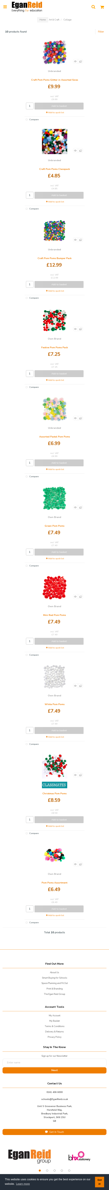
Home (43, 19)
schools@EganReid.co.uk (54, 1099)
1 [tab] (40, 1171)
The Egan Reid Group (54, 994)
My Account (54, 1015)
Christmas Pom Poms (54, 793)
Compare (32, 120)
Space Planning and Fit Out (54, 983)
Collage (67, 19)
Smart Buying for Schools (54, 977)
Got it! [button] (100, 1182)
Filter (101, 32)
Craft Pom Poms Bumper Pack (55, 258)
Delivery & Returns (54, 1031)
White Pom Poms (55, 704)
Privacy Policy (54, 1037)
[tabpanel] (30, 1156)
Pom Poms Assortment (54, 882)
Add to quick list (55, 112)
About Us (54, 972)
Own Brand (54, 338)
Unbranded (54, 71)
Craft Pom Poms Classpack (54, 169)
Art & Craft (54, 19)
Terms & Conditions (55, 1026)
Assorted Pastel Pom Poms (54, 436)
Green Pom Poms (54, 526)
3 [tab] (55, 1171)
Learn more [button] (23, 1183)
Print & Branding (54, 988)
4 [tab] (62, 1171)
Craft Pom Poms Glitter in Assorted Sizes (54, 79)
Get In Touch (54, 1132)
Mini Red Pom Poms (54, 615)
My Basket (54, 1020)
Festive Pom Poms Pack (54, 347)
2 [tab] (47, 1171)
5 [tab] (69, 1171)
